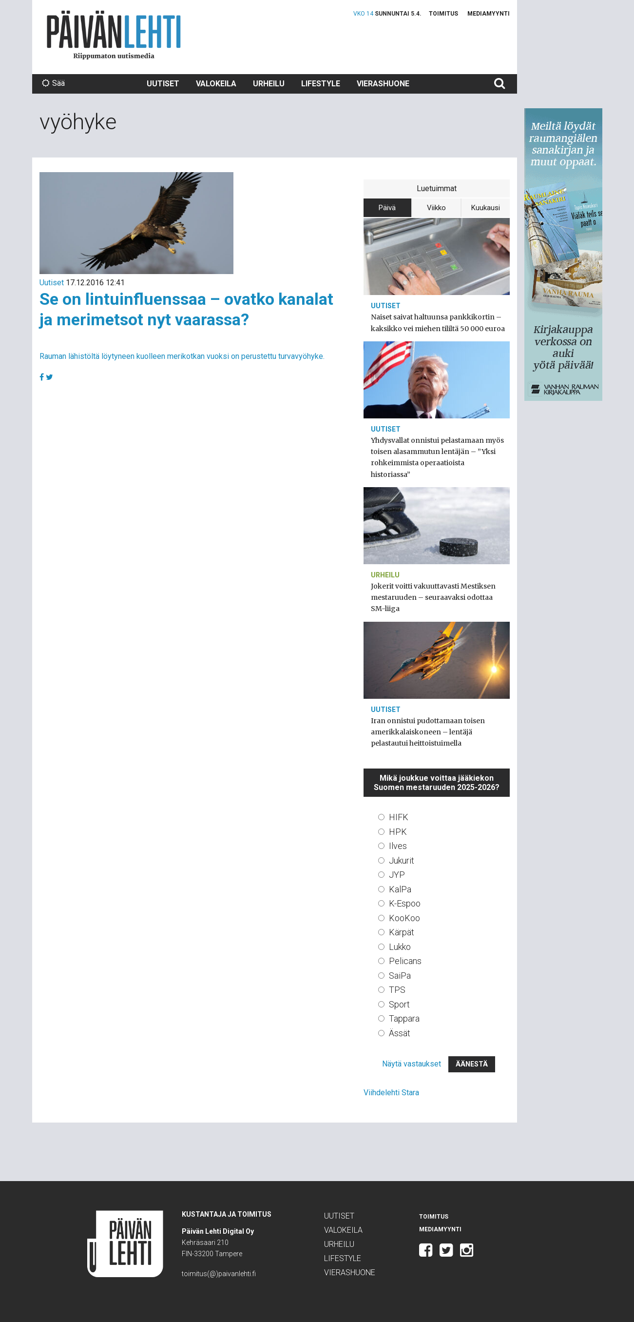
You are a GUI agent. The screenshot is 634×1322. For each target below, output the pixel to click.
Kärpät (401, 932)
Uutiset (163, 83)
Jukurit (401, 860)
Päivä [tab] (387, 207)
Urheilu (269, 83)
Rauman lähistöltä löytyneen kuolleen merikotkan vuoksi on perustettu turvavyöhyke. (182, 356)
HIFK (398, 817)
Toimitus (443, 13)
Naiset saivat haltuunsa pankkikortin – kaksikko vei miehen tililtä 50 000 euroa (438, 323)
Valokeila (216, 83)
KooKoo (404, 918)
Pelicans (405, 961)
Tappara (404, 1018)
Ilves (398, 846)
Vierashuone (383, 83)
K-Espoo (405, 903)
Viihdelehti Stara (391, 1092)
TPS (397, 990)
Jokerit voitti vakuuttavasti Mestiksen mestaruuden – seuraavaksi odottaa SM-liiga (433, 597)
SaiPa (400, 975)
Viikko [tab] (436, 207)
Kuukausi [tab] (485, 207)
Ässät (399, 1033)
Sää (53, 83)
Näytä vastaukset (411, 1063)
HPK (398, 832)
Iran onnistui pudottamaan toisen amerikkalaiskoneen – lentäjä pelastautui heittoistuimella (428, 732)
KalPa (400, 889)
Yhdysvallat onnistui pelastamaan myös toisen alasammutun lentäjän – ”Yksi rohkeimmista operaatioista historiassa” (437, 457)
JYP (397, 874)
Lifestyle (320, 83)
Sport (399, 1004)
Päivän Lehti (114, 34)
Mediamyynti (488, 13)
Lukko (400, 947)
